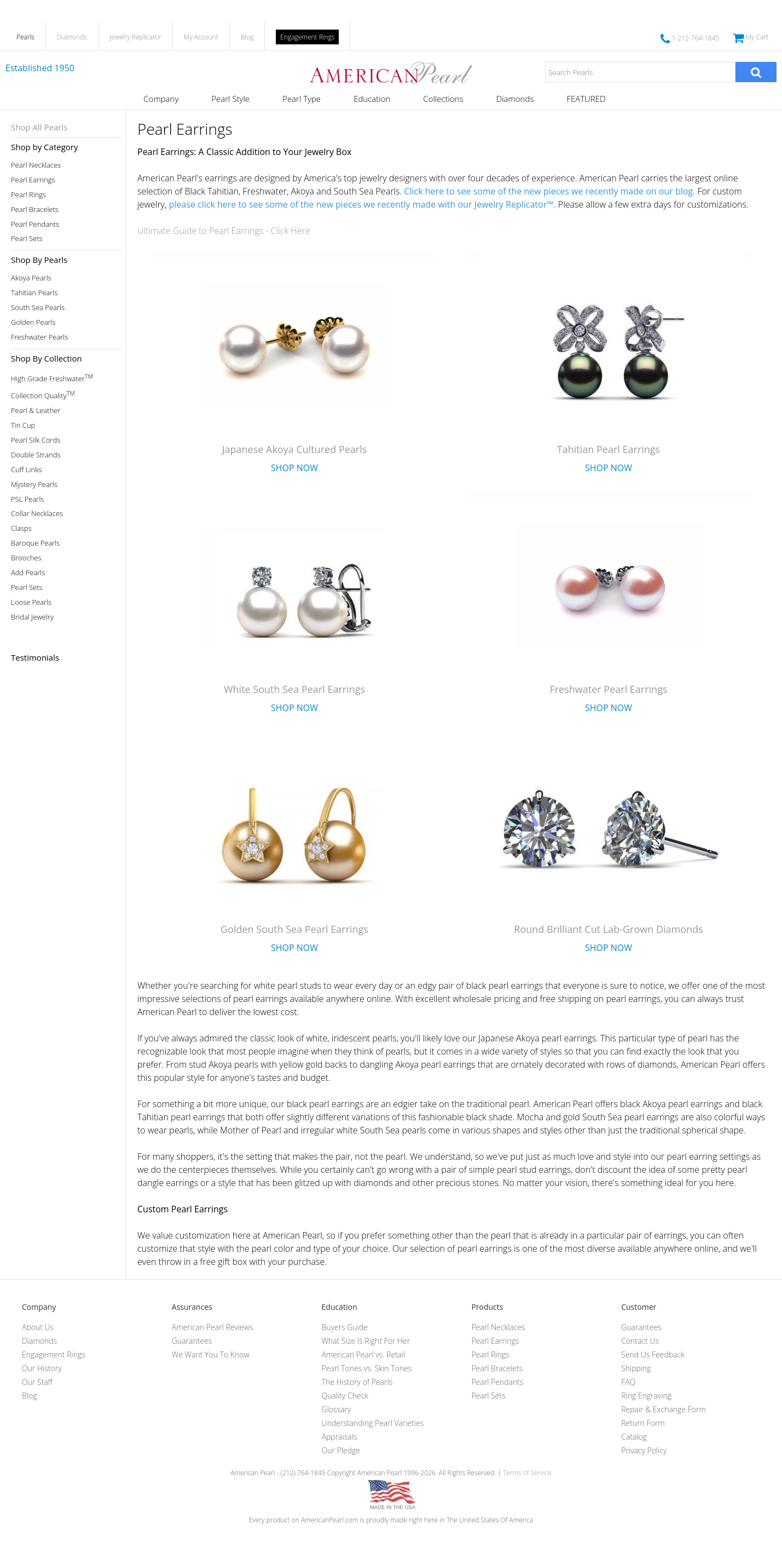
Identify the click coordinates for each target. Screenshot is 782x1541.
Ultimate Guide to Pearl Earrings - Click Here (223, 231)
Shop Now (294, 468)
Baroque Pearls (35, 543)
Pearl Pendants (35, 224)
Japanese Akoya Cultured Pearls (294, 449)
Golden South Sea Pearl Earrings (294, 929)
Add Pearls (28, 572)
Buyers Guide (345, 1327)
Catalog (634, 1436)
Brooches (26, 558)
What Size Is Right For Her (366, 1341)
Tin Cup (23, 425)
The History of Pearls (357, 1382)
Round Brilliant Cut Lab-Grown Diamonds (608, 929)
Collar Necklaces (37, 513)
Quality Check (345, 1395)
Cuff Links (26, 469)
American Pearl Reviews (212, 1327)
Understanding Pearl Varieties (373, 1423)
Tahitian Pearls (34, 292)
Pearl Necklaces (36, 165)
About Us (38, 1327)
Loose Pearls (31, 602)
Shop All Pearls (39, 127)
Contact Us (640, 1341)
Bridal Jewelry (32, 617)
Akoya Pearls (31, 278)
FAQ (628, 1382)
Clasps (21, 528)
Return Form (642, 1423)
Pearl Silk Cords (35, 440)
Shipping (636, 1368)
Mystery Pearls (34, 484)
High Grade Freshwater (52, 377)
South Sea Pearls (38, 307)
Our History (42, 1368)
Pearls (25, 37)
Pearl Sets (27, 238)
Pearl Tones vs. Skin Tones (367, 1368)
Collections (443, 98)
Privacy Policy (644, 1450)
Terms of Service (527, 1472)
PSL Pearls (27, 499)
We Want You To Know (211, 1354)
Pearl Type (301, 98)
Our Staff (37, 1382)
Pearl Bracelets (35, 209)
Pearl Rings (28, 194)
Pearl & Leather (36, 410)
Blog (247, 37)
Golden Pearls (33, 322)
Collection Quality (43, 394)
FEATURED (585, 98)
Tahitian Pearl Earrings (608, 449)
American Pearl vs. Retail (364, 1354)
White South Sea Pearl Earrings (294, 689)
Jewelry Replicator (135, 37)
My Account (201, 37)
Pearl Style (230, 98)
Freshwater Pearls (39, 337)
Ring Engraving (646, 1395)
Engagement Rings (307, 37)
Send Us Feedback (653, 1354)
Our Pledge (341, 1450)
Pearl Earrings (33, 180)
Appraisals (339, 1436)
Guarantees (192, 1341)
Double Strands (36, 455)
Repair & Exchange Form (663, 1409)
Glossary (336, 1409)
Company (160, 98)
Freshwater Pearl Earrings (608, 689)
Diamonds (72, 37)
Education (372, 98)
